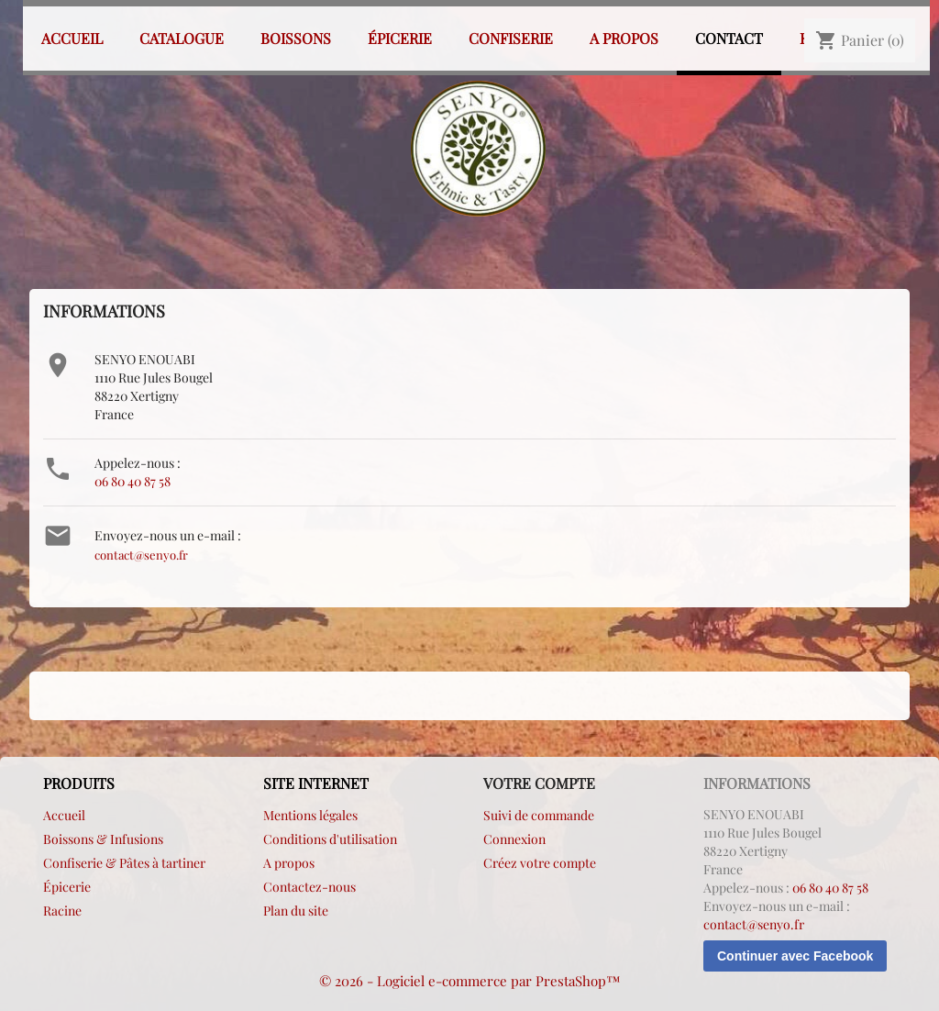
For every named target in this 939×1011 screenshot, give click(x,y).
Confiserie (511, 38)
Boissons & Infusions (103, 839)
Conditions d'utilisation (330, 839)
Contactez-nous (309, 886)
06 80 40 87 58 (132, 481)
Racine (62, 910)
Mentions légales (310, 815)
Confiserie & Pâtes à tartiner (124, 863)
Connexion (514, 839)
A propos (624, 38)
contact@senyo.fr (141, 554)
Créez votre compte (539, 863)
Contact (729, 38)
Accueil (72, 38)
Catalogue (181, 38)
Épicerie (400, 38)
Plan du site (295, 910)
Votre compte (539, 783)
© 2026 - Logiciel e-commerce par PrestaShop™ (470, 981)
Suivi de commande (538, 815)
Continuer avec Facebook (795, 956)
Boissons (295, 38)
